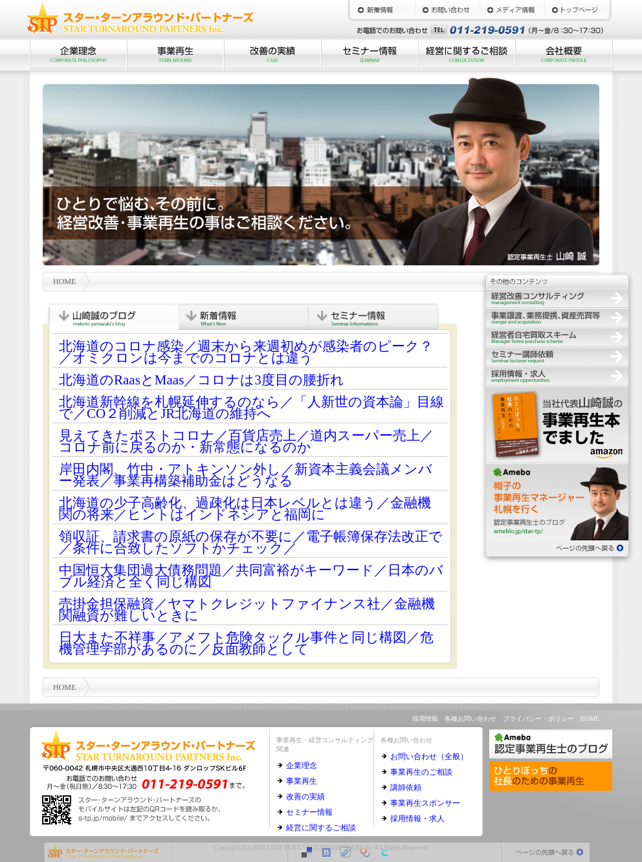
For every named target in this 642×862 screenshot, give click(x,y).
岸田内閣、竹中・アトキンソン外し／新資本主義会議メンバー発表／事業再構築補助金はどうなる (245, 475)
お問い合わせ (447, 9)
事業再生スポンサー (425, 803)
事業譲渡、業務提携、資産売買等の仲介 (557, 317)
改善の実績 (272, 55)
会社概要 (563, 55)
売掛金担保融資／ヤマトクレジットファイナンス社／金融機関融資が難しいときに (247, 609)
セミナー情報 (369, 55)
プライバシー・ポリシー (538, 718)
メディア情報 (512, 9)
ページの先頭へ (557, 546)
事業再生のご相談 (421, 772)
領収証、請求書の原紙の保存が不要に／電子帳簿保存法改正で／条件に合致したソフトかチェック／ (251, 542)
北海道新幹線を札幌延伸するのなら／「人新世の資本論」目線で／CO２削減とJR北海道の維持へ (251, 407)
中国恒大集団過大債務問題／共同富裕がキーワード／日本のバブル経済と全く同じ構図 (251, 576)
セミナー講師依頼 (557, 356)
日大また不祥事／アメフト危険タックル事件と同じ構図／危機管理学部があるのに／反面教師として (246, 643)
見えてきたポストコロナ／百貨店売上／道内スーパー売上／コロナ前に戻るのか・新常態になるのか (246, 441)
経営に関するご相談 (466, 55)
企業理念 (78, 55)
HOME (576, 9)
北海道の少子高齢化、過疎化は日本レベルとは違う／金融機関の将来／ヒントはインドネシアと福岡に (245, 508)
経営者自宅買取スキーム (557, 336)
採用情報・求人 (417, 818)
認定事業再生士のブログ (557, 501)
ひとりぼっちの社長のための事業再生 (557, 424)
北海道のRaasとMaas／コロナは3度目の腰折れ (201, 380)
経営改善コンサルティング (557, 297)
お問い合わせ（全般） (429, 756)
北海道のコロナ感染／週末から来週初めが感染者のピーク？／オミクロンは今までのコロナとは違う (246, 352)
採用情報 (557, 375)
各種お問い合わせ (470, 718)
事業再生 (175, 55)
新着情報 (382, 9)
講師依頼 (405, 787)
